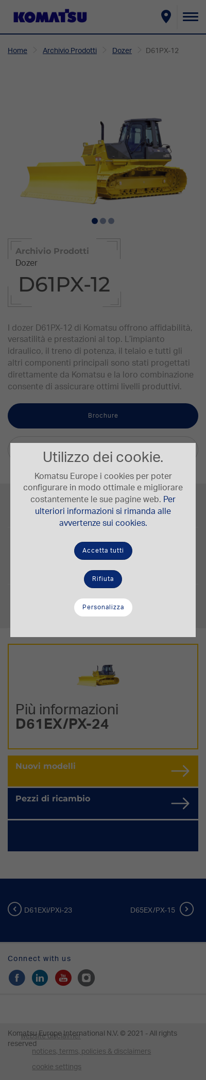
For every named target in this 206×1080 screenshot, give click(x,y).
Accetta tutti (103, 550)
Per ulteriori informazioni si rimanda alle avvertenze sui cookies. (105, 511)
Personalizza (103, 607)
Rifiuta (103, 579)
